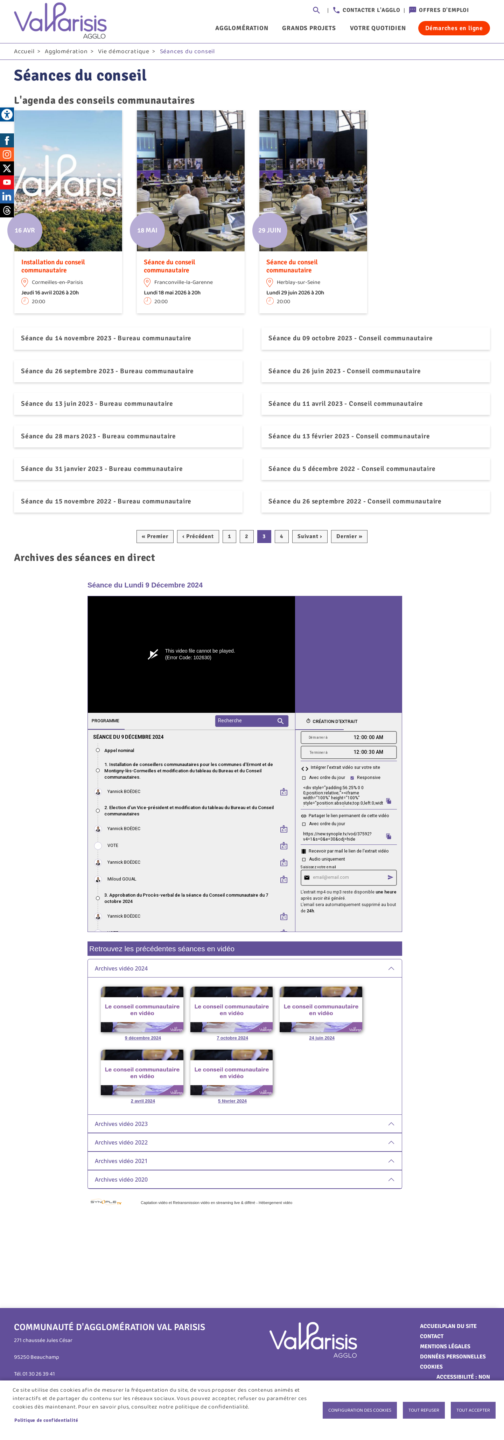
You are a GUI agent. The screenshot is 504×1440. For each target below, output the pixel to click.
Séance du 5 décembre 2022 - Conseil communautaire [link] (351, 470)
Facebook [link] (7, 142)
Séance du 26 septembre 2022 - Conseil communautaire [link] (355, 503)
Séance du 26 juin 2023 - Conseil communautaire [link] (344, 372)
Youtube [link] (7, 184)
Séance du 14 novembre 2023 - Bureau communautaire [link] (106, 340)
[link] (7, 114)
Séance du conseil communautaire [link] (169, 268)
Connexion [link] (483, 11)
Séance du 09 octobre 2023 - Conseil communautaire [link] (350, 340)
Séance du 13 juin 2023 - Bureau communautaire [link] (97, 405)
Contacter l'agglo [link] (371, 10)
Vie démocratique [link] (123, 53)
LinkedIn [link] (7, 198)
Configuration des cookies (359, 1410)
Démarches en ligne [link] (454, 28)
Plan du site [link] (459, 1327)
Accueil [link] (24, 53)
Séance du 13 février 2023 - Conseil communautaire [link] (349, 437)
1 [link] (229, 537)
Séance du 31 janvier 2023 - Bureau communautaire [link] (102, 470)
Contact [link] (431, 1337)
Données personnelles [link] (453, 1358)
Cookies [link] (431, 1368)
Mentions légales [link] (445, 1347)
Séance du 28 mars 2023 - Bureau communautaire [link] (98, 437)
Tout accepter (473, 1410)
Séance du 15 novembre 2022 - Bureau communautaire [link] (106, 503)
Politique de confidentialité (46, 1420)
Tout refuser (423, 1410)
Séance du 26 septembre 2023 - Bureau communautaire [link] (107, 372)
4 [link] (282, 537)
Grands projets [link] (309, 28)
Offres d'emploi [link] (444, 10)
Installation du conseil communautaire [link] (53, 268)
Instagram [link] (7, 156)
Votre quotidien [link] (378, 28)
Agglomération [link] (241, 28)
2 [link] (246, 537)
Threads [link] (7, 212)
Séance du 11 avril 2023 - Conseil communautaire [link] (345, 405)
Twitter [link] (7, 170)
